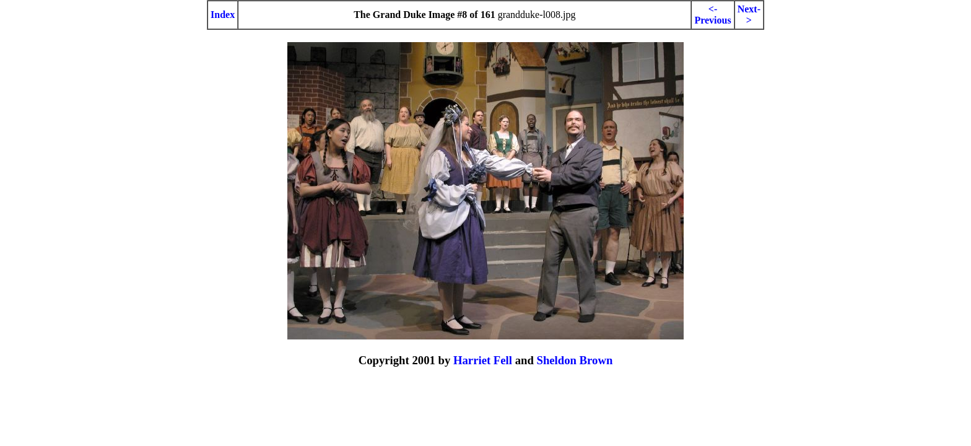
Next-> (749, 14)
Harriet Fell (482, 360)
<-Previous (712, 14)
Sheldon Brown (574, 360)
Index (223, 14)
